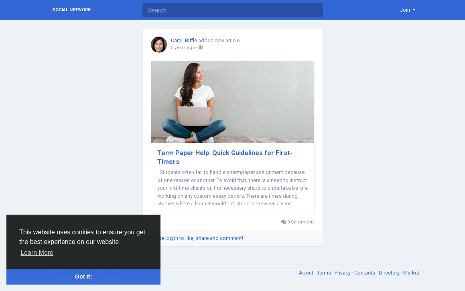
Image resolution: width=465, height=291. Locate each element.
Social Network (71, 9)
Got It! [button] (83, 276)
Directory (390, 273)
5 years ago (183, 47)
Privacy (343, 273)
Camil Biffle (184, 40)
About (307, 273)
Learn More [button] (36, 252)
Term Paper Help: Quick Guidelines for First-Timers (224, 157)
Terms (324, 273)
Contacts (365, 273)
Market (411, 273)
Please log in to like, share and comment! (196, 238)
